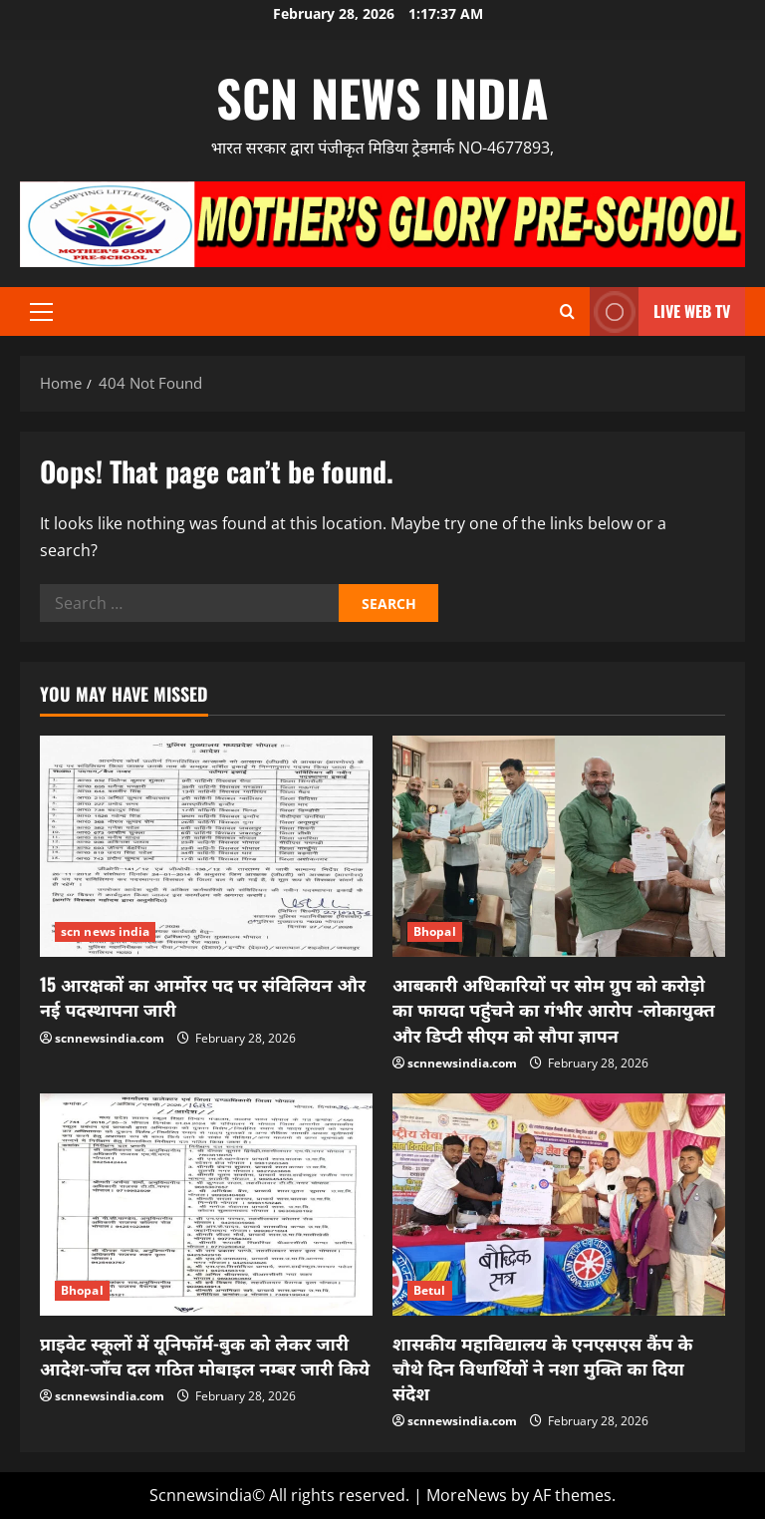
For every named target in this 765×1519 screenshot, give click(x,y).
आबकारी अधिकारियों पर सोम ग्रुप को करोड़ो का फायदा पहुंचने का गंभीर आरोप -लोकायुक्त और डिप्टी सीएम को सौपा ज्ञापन (553, 1009)
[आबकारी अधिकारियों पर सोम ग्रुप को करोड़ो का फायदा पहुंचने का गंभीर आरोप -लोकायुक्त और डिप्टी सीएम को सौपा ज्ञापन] (558, 847)
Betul (429, 1290)
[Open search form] (567, 311)
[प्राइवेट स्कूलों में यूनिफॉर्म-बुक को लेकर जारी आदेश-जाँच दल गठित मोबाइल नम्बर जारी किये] (206, 1204)
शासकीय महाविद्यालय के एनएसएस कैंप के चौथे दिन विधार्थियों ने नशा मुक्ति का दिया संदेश (542, 1367)
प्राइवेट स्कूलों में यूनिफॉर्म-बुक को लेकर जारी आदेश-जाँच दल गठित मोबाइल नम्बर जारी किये (205, 1355)
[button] (41, 312)
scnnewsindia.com (109, 1038)
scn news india (382, 97)
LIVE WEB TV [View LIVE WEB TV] (660, 311)
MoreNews (466, 1495)
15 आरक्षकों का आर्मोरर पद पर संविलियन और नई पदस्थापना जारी (203, 996)
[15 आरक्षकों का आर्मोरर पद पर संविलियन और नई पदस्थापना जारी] (206, 847)
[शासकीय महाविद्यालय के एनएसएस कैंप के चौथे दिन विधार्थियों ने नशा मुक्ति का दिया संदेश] (558, 1204)
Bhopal (434, 931)
